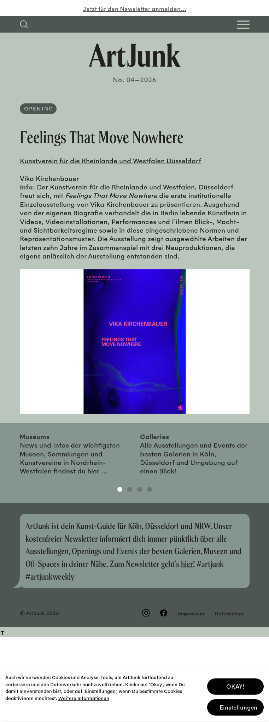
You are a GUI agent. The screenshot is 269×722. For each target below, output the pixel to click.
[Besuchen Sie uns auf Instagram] (146, 612)
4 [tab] (149, 489)
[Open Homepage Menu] (243, 25)
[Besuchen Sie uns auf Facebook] (163, 612)
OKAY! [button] (235, 685)
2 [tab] (129, 489)
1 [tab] (119, 489)
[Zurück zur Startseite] (135, 55)
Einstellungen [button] (238, 706)
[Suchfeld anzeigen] (24, 24)
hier (187, 563)
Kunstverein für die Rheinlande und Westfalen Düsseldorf (110, 160)
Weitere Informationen (83, 697)
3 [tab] (139, 489)
